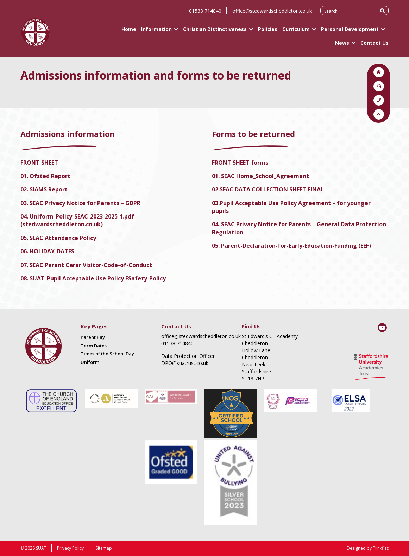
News (342, 45)
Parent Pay (93, 337)
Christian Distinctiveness (215, 32)
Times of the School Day (107, 353)
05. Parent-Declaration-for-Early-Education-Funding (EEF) (291, 245)
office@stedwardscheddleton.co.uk (272, 13)
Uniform (90, 362)
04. (25, 216)
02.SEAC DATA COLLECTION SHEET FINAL (268, 189)
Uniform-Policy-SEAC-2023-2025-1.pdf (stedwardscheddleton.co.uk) (77, 220)
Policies (267, 32)
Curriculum (296, 32)
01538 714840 (205, 13)
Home (128, 32)
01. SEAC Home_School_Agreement (260, 176)
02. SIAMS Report (44, 189)
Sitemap (104, 548)
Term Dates (94, 345)
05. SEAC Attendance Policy (58, 238)
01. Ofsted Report (45, 176)
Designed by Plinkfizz (368, 548)
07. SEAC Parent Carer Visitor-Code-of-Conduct (86, 265)
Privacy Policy (70, 548)
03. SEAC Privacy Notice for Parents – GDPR (80, 203)
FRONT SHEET (39, 162)
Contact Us (374, 45)
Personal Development (350, 32)
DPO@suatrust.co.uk (184, 363)
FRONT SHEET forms (240, 162)
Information (156, 32)
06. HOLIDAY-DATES (47, 251)
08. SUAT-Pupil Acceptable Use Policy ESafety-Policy (93, 278)
